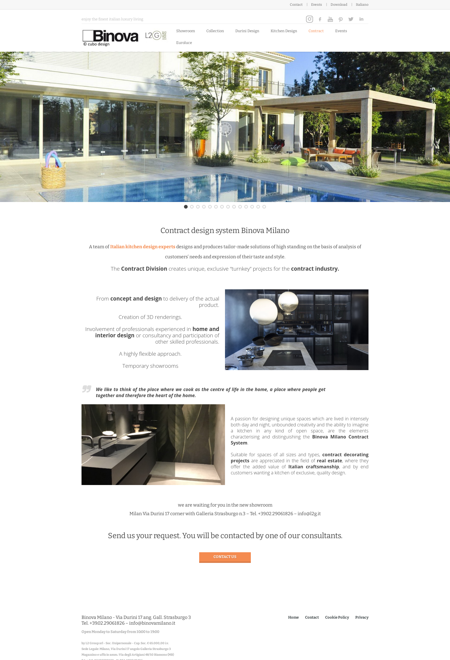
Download (339, 5)
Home (293, 617)
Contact (296, 5)
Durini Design (247, 31)
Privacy (361, 617)
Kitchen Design (284, 31)
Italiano (362, 5)
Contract (316, 31)
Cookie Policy (337, 617)
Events (316, 5)
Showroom (185, 31)
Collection (215, 31)
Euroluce (184, 43)
